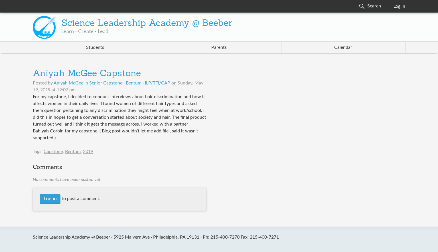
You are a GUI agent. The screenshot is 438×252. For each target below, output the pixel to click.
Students (95, 47)
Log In (399, 6)
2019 (88, 151)
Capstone (53, 151)
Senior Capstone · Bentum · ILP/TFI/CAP (129, 83)
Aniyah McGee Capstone (87, 73)
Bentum (73, 151)
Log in (50, 198)
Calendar (343, 47)
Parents (219, 47)
